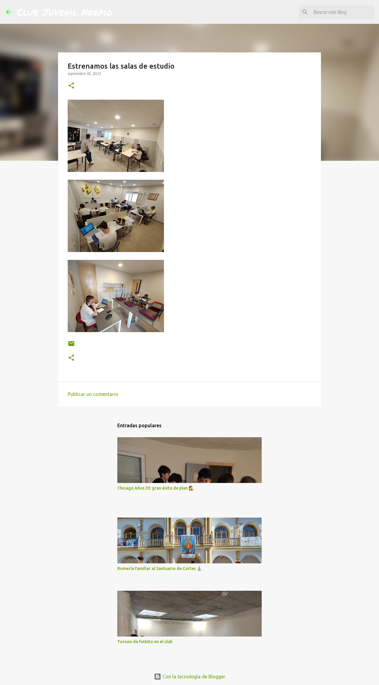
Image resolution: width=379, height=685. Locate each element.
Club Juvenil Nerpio (64, 12)
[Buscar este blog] (342, 12)
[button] (71, 86)
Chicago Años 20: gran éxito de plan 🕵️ (155, 488)
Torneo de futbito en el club (144, 641)
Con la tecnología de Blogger (189, 676)
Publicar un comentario (93, 394)
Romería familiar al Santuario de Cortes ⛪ (159, 568)
